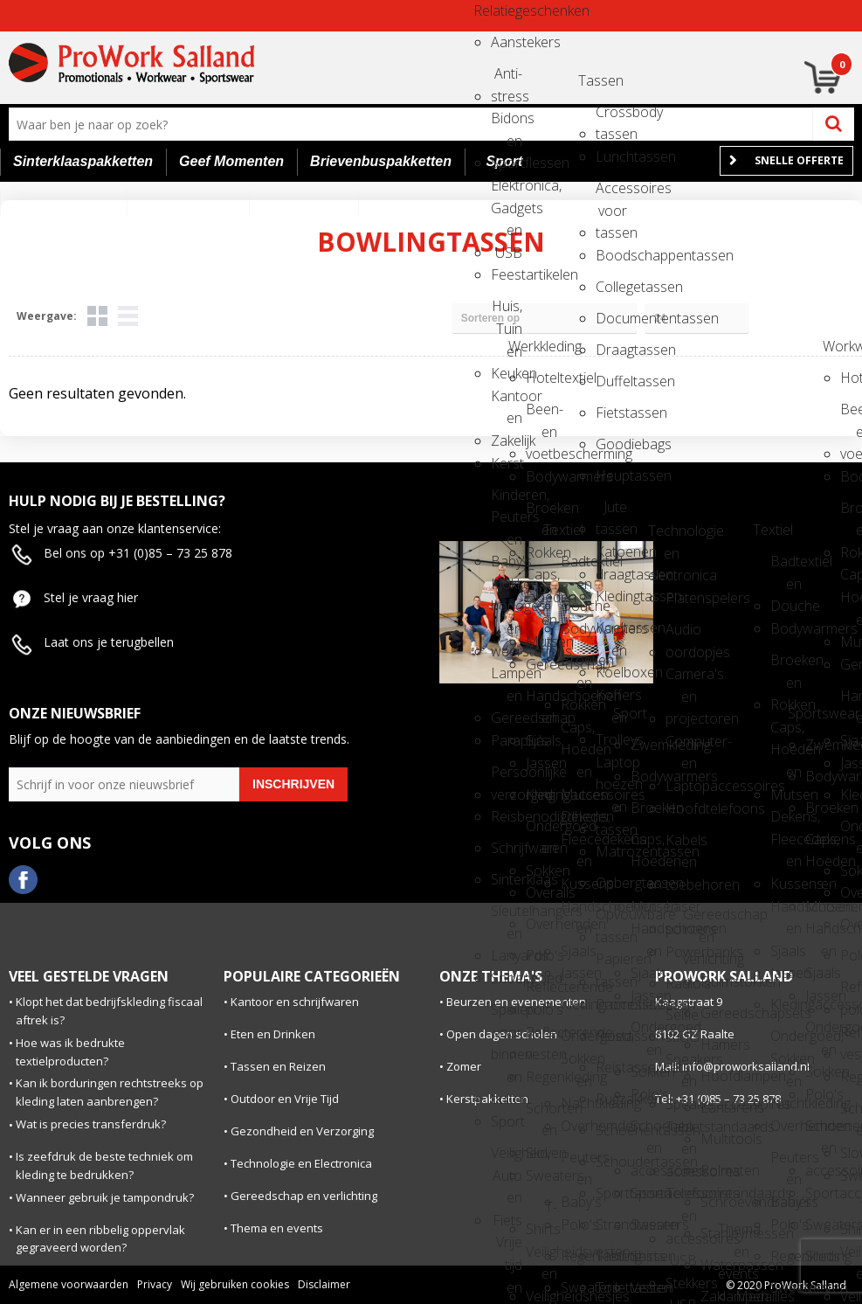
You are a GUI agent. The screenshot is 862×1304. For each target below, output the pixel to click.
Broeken (646, 807)
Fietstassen (611, 412)
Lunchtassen (611, 156)
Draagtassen (611, 349)
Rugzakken (611, 1098)
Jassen (541, 763)
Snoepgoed (506, 978)
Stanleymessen (716, 1233)
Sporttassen (611, 1193)
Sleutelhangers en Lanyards (506, 916)
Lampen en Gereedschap (506, 678)
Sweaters (541, 1175)
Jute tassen (611, 512)
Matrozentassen (611, 851)
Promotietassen (611, 1004)
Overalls (541, 892)
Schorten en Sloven (541, 1114)
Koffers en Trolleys (611, 700)
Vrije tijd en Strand (506, 1247)
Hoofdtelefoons (681, 808)
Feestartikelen (506, 274)
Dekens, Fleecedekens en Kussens (576, 822)
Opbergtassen (611, 882)
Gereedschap (541, 664)
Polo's (541, 955)
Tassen (594, 80)
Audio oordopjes (681, 635)
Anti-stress (506, 79)
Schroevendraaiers (716, 1201)
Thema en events (733, 1234)
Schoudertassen (611, 1161)
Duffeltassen (611, 381)
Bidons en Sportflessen (506, 123)
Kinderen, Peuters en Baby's (506, 500)
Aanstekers (506, 42)
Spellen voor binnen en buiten (506, 1015)
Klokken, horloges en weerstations (506, 589)
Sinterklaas (506, 879)
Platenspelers (681, 597)
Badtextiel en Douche (576, 566)
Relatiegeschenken (489, 10)
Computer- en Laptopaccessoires (681, 747)
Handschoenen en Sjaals (541, 701)
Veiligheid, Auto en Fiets (506, 1158)
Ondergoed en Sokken (541, 831)
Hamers (716, 1044)
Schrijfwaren (506, 847)
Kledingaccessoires (541, 794)
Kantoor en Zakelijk (506, 401)
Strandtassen (611, 1224)
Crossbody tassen (611, 117)
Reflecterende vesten (541, 1038)
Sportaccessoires (646, 1193)
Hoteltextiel (541, 377)
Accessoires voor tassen (611, 193)
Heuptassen (611, 475)
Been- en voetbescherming (541, 414)
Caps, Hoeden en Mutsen (541, 580)
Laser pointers (681, 912)
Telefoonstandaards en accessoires (681, 1198)
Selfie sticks (681, 1020)
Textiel (559, 529)
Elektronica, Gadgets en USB (506, 191)
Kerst (506, 463)
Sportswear (803, 713)
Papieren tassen (611, 964)
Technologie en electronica (663, 536)
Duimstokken (716, 981)
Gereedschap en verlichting (698, 920)
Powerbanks (681, 951)
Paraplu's (506, 740)
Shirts (646, 1256)
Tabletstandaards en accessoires (681, 1132)
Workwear (838, 346)
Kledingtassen (611, 596)
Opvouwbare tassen (611, 920)
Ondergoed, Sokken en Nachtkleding (576, 1041)
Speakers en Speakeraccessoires (681, 1065)
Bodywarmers (541, 476)
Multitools (716, 1138)
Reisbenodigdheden (506, 816)
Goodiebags (611, 444)
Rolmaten (716, 1170)
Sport (506, 1121)
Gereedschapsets (716, 1013)
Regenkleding (541, 1076)
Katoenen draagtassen (611, 557)
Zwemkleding (646, 744)
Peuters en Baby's (576, 1163)
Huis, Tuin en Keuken (506, 311)
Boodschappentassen (611, 255)
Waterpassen (716, 1264)
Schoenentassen (611, 1130)
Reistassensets (611, 1067)
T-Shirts (541, 1212)
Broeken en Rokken (541, 513)
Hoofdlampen (716, 1076)
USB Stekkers (681, 1266)
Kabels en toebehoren (681, 845)
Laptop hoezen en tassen (611, 768)
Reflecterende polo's (541, 992)
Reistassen (611, 1035)
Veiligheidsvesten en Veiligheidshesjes (541, 1257)
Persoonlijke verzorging (506, 777)
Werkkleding (524, 346)
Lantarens (716, 1107)
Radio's (681, 983)
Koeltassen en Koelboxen (611, 633)
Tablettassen (611, 1256)
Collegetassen (611, 286)
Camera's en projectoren (681, 679)
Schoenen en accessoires (646, 1131)
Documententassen (611, 318)
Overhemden (541, 923)
